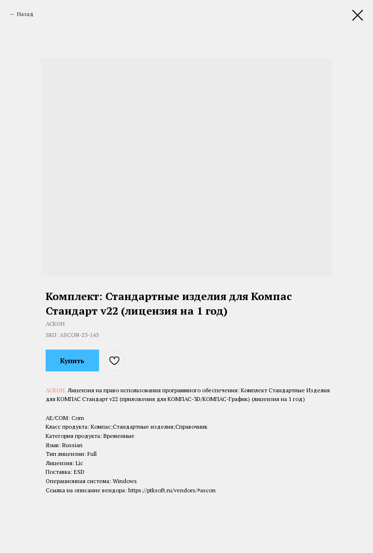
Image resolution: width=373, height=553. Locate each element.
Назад (25, 13)
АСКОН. (57, 390)
